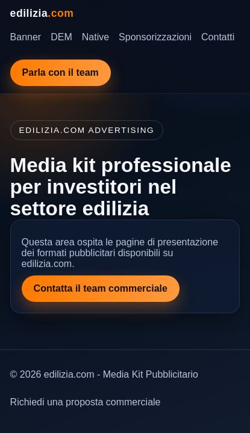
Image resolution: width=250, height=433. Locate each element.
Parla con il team (60, 72)
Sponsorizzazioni (155, 37)
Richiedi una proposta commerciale (85, 402)
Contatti (217, 37)
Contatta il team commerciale (100, 288)
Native (95, 37)
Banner (26, 37)
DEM (61, 37)
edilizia (42, 13)
